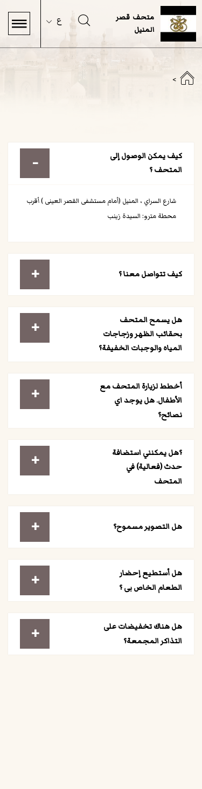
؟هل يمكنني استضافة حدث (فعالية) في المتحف (147, 467)
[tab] (101, 163)
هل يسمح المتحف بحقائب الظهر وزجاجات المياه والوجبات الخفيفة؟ (140, 334)
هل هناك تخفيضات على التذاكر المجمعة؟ (142, 633)
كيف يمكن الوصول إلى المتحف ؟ (146, 162)
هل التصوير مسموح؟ (147, 526)
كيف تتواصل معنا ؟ (150, 274)
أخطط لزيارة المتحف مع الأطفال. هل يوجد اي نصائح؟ (141, 400)
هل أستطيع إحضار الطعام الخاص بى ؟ (150, 580)
